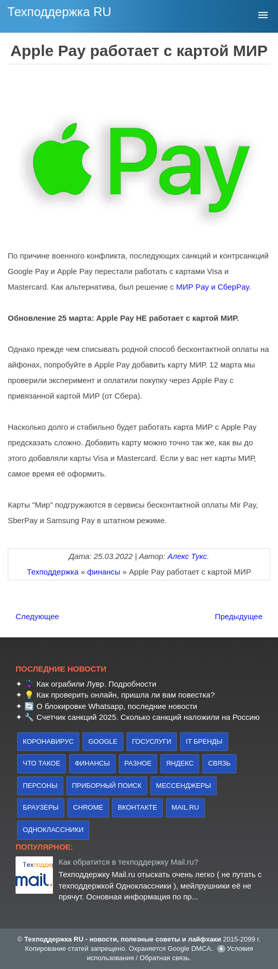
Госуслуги (152, 741)
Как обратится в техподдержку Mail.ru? (128, 861)
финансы (92, 763)
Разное (137, 763)
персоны (40, 785)
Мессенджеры (183, 785)
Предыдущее (238, 616)
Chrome (88, 807)
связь (219, 763)
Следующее (37, 616)
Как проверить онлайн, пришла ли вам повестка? (125, 694)
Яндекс (179, 763)
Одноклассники (53, 830)
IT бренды (204, 741)
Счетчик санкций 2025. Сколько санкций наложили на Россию (147, 717)
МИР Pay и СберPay (212, 286)
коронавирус (48, 741)
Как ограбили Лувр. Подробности (96, 683)
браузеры (41, 807)
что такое (41, 763)
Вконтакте (137, 807)
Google (102, 741)
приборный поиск (107, 785)
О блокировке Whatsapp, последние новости (116, 706)
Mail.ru (185, 807)
